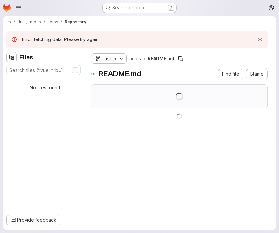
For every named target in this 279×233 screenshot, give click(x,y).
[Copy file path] (181, 58)
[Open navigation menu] (18, 8)
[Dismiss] (260, 39)
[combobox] (43, 70)
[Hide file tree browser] (11, 57)
